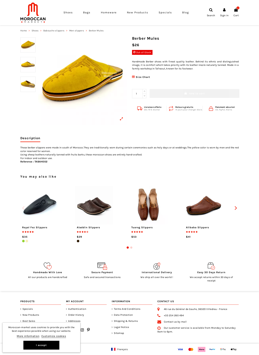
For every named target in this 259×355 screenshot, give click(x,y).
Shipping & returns (126, 321)
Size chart (141, 77)
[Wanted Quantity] (137, 93)
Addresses (74, 321)
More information (28, 336)
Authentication (77, 308)
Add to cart (194, 93)
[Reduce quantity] (144, 96)
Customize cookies (53, 336)
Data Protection (123, 314)
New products (30, 314)
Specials (27, 308)
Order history (76, 314)
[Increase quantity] (144, 91)
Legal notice (121, 327)
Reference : (27, 161)
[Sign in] (224, 12)
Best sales (28, 321)
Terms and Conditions (127, 308)
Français (122, 349)
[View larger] (82, 80)
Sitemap (119, 333)
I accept (41, 345)
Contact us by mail (175, 321)
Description (30, 138)
